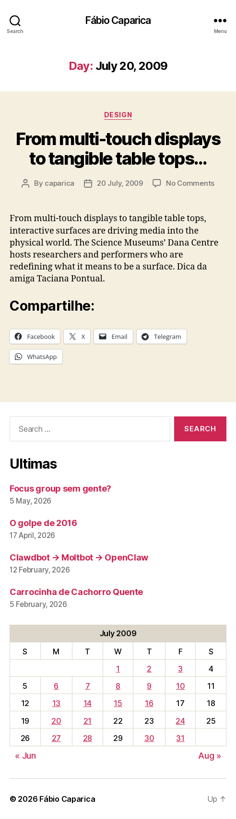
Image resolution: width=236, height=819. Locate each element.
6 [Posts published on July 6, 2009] (56, 686)
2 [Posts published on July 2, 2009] (149, 668)
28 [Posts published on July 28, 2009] (87, 738)
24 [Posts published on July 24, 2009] (180, 721)
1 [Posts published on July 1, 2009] (118, 668)
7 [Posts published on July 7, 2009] (87, 686)
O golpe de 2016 (43, 523)
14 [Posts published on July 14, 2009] (87, 703)
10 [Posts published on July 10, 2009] (180, 686)
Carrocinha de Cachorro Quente (76, 592)
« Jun (25, 756)
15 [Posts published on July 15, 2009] (118, 703)
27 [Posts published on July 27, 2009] (56, 738)
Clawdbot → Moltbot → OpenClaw (79, 557)
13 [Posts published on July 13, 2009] (56, 703)
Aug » (209, 756)
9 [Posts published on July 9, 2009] (149, 686)
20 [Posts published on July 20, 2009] (56, 721)
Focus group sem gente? (60, 488)
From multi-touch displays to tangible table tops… (118, 148)
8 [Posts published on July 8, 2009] (118, 686)
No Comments (190, 183)
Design (118, 115)
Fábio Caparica (118, 20)
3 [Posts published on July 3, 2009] (180, 668)
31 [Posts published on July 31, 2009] (180, 738)
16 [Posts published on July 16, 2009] (149, 703)
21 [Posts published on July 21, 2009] (87, 721)
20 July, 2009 (120, 183)
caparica (59, 183)
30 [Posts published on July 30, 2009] (149, 738)
